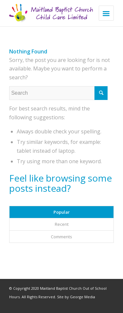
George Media (82, 296)
